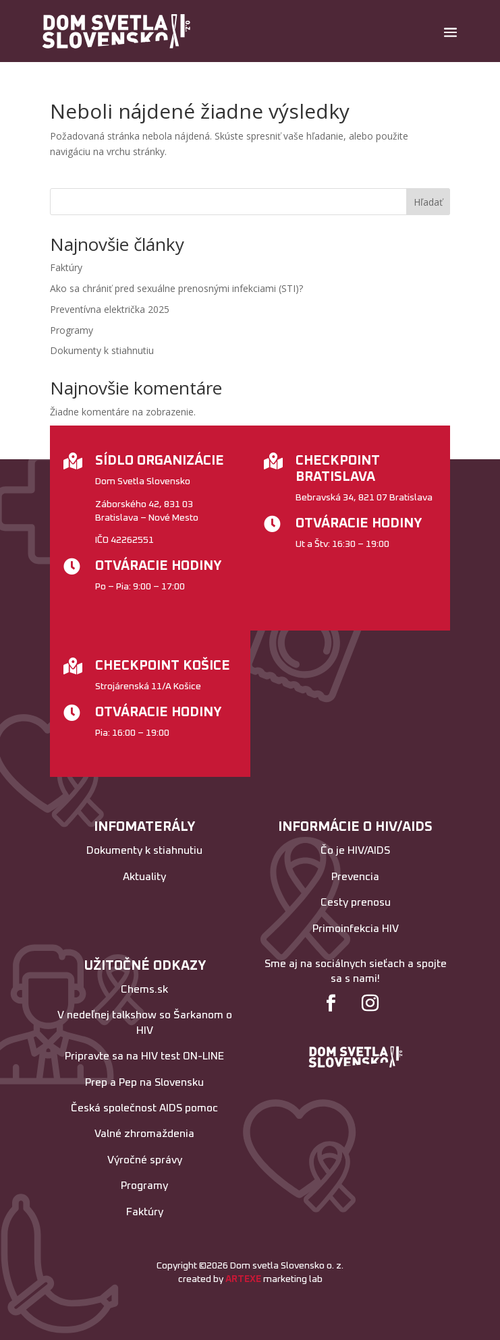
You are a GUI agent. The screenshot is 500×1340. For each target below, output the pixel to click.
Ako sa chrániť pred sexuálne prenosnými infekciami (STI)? (176, 288)
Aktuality (144, 876)
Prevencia (355, 876)
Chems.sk (144, 989)
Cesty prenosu (356, 902)
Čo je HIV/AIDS (355, 850)
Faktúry (66, 267)
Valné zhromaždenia (144, 1133)
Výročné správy (144, 1160)
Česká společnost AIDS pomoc (144, 1108)
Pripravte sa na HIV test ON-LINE (144, 1056)
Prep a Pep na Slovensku (144, 1082)
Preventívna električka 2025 (109, 309)
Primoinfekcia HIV (355, 928)
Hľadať (428, 202)
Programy (71, 330)
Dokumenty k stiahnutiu (102, 350)
